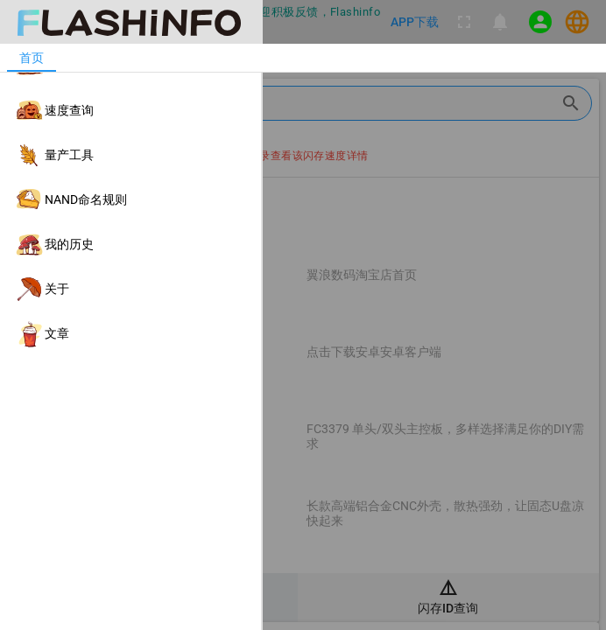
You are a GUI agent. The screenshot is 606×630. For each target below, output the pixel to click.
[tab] (31, 58)
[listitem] (130, 66)
